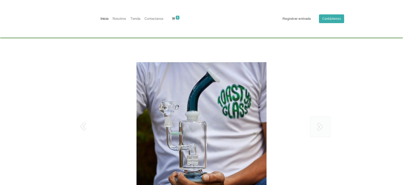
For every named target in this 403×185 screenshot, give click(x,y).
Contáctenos (331, 18)
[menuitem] (104, 18)
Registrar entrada (296, 19)
